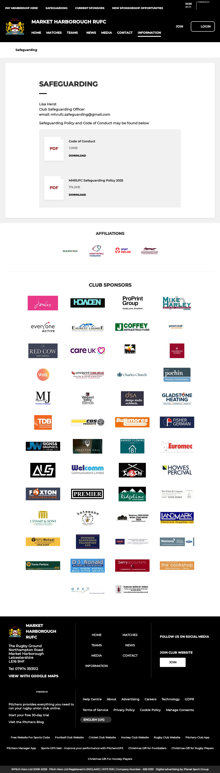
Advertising (130, 699)
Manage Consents (180, 710)
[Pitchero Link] (206, 7)
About (111, 699)
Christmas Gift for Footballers (147, 748)
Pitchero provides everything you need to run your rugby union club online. (41, 706)
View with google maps (33, 676)
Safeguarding (56, 8)
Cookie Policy (150, 710)
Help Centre (92, 699)
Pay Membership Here (21, 8)
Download (77, 155)
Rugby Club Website (167, 737)
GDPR (189, 699)
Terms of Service (95, 710)
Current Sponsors (89, 8)
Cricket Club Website (102, 737)
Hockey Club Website (135, 737)
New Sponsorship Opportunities (137, 8)
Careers (150, 699)
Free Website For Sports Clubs (30, 737)
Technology (171, 699)
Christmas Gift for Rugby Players (192, 748)
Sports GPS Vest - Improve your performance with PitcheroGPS (82, 748)
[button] (36, 33)
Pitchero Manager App (21, 748)
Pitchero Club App (197, 737)
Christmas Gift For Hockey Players (110, 759)
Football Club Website (69, 737)
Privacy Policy (124, 710)
